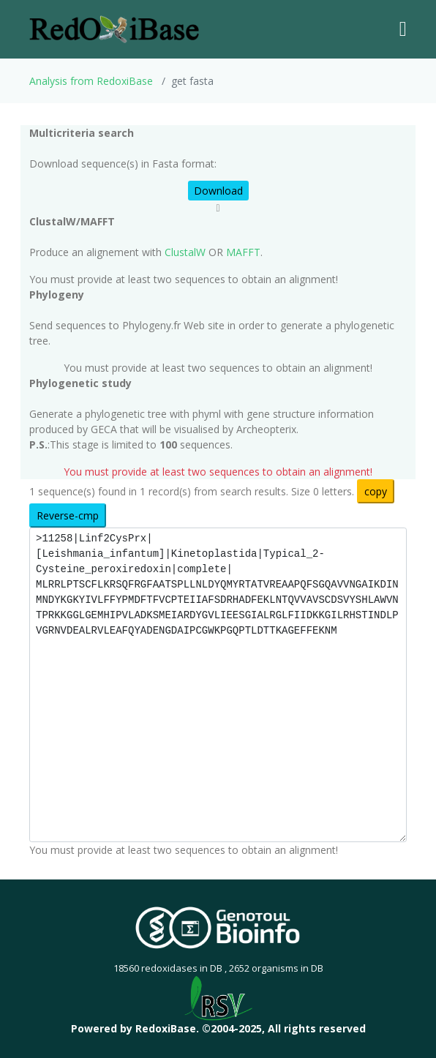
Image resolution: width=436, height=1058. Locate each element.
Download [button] (218, 191)
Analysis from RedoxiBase (91, 81)
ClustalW (185, 252)
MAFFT (243, 252)
